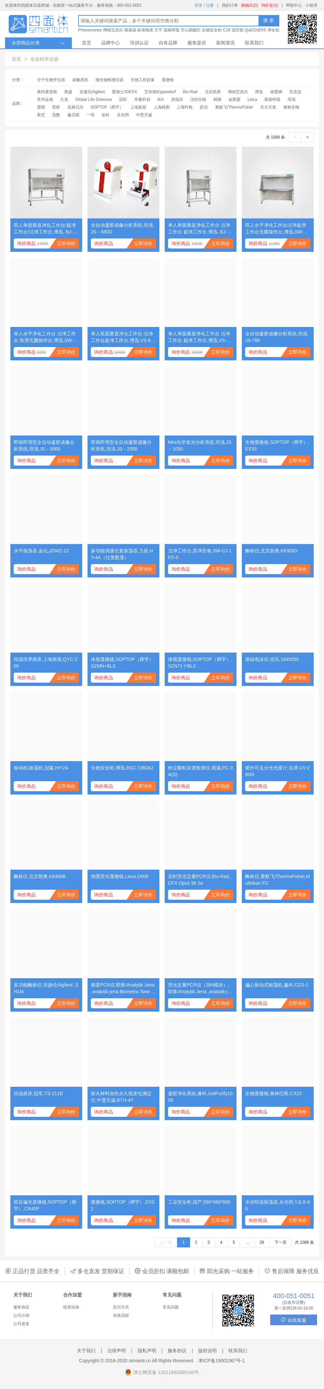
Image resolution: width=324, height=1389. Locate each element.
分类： (18, 79)
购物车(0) (249, 5)
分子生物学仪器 (51, 79)
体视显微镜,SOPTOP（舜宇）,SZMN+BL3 (123, 663)
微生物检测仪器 (110, 79)
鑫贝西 (73, 115)
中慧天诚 (144, 115)
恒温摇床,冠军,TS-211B (38, 1093)
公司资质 (21, 1324)
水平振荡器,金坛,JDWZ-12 (41, 550)
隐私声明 (147, 1350)
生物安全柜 (212, 30)
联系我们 (254, 42)
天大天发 (268, 107)
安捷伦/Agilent (92, 92)
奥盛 (68, 92)
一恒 (91, 115)
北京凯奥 (213, 92)
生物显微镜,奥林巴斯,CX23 (273, 1093)
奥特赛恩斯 (47, 92)
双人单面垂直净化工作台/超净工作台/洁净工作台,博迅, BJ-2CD (46, 228)
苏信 (204, 107)
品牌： (18, 103)
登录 (198, 5)
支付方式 (121, 1307)
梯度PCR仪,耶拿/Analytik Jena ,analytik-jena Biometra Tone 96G (123, 988)
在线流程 (121, 1315)
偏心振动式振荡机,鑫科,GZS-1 (276, 985)
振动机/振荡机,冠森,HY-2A (41, 767)
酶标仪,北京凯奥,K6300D (271, 550)
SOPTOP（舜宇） (107, 107)
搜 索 (268, 20)
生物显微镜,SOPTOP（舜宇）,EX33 (277, 446)
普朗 (41, 107)
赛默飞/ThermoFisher (234, 107)
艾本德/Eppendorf (160, 92)
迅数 (56, 115)
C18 (226, 30)
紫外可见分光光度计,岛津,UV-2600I (277, 771)
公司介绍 (21, 1315)
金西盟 (234, 99)
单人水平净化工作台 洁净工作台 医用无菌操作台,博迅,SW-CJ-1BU (45, 337)
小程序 (311, 5)
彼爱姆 (276, 92)
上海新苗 (138, 107)
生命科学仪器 (44, 59)
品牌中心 (110, 42)
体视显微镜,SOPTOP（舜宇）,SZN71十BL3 (200, 663)
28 (262, 1242)
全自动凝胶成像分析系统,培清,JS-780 (277, 337)
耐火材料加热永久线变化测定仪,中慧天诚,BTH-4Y (121, 1097)
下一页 (281, 1242)
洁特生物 (198, 99)
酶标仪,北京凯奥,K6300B (40, 876)
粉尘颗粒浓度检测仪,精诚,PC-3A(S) (200, 771)
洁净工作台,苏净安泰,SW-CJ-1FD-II (199, 554)
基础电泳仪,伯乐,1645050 (272, 659)
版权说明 (207, 1350)
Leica (252, 99)
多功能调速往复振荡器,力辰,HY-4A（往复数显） (122, 554)
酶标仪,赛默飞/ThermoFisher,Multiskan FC (277, 880)
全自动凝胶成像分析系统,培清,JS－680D (122, 228)
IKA (160, 99)
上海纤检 (185, 107)
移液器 (130, 30)
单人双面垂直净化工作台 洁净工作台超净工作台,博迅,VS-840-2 (123, 337)
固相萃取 (172, 30)
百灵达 (295, 92)
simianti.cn (140, 1360)
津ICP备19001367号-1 (221, 1360)
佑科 (106, 115)
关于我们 (86, 1350)
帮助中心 (294, 5)
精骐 (217, 99)
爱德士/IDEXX (124, 92)
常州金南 (45, 99)
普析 (56, 107)
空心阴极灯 (191, 30)
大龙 (64, 99)
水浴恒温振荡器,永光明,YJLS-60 (277, 1205)
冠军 (123, 99)
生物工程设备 (143, 79)
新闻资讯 (225, 42)
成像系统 (80, 79)
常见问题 (171, 1307)
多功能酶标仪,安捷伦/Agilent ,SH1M (46, 988)
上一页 (166, 1242)
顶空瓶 (237, 30)
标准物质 (145, 30)
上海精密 (162, 107)
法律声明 (116, 1350)
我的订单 (230, 5)
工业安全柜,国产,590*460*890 (199, 1202)
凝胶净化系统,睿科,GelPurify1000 (200, 1097)
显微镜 (168, 79)
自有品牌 (168, 42)
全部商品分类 (38, 42)
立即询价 (66, 243)
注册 (210, 5)
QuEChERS (255, 30)
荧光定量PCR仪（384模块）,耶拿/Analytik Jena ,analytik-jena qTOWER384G (200, 988)
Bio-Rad (190, 92)
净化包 (273, 30)
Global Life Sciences (93, 99)
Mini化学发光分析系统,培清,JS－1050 (199, 446)
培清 (292, 99)
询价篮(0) (269, 5)
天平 (158, 30)
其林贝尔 (75, 107)
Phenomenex (90, 30)
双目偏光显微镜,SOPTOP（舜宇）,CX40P (45, 1205)
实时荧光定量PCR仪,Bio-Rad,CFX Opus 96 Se (199, 880)
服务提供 (196, 42)
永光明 (123, 115)
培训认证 (139, 42)
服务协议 (21, 1307)
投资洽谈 (71, 1307)
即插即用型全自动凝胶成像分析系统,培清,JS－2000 (121, 446)
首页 (86, 42)
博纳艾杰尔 (113, 30)
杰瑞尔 (177, 99)
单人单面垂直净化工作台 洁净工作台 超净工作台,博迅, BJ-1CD (200, 228)
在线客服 (293, 1320)
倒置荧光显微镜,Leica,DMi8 (119, 876)
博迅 (259, 92)
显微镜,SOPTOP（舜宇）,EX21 (122, 1205)
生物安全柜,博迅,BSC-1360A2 (122, 767)
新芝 (41, 115)
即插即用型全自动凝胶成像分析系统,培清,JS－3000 (44, 446)
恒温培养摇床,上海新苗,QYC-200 (45, 663)
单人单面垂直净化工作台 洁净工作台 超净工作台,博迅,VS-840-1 (200, 337)
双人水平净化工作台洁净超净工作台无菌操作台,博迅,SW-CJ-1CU (277, 228)
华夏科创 (142, 99)
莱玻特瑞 (272, 99)
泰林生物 (291, 107)
